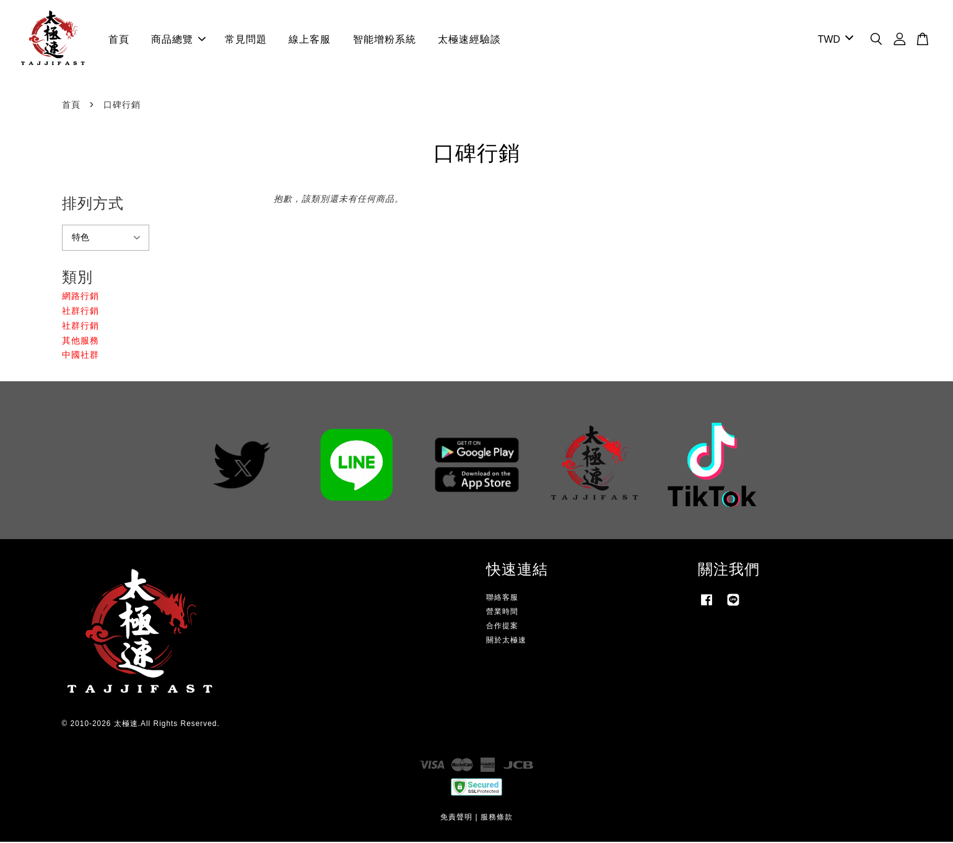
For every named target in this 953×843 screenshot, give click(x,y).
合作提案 (502, 627)
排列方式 (93, 204)
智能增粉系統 (384, 40)
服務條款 (497, 818)
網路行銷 (80, 297)
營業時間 (502, 612)
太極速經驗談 (469, 40)
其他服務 (80, 341)
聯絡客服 (502, 598)
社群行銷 (80, 312)
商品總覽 (178, 40)
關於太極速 (506, 641)
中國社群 (80, 356)
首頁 (118, 40)
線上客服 (310, 40)
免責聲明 (456, 818)
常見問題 (246, 40)
